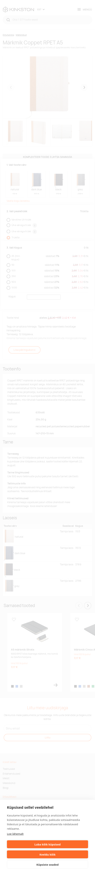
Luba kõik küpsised (47, 844)
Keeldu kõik (47, 854)
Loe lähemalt (15, 834)
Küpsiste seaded (47, 864)
